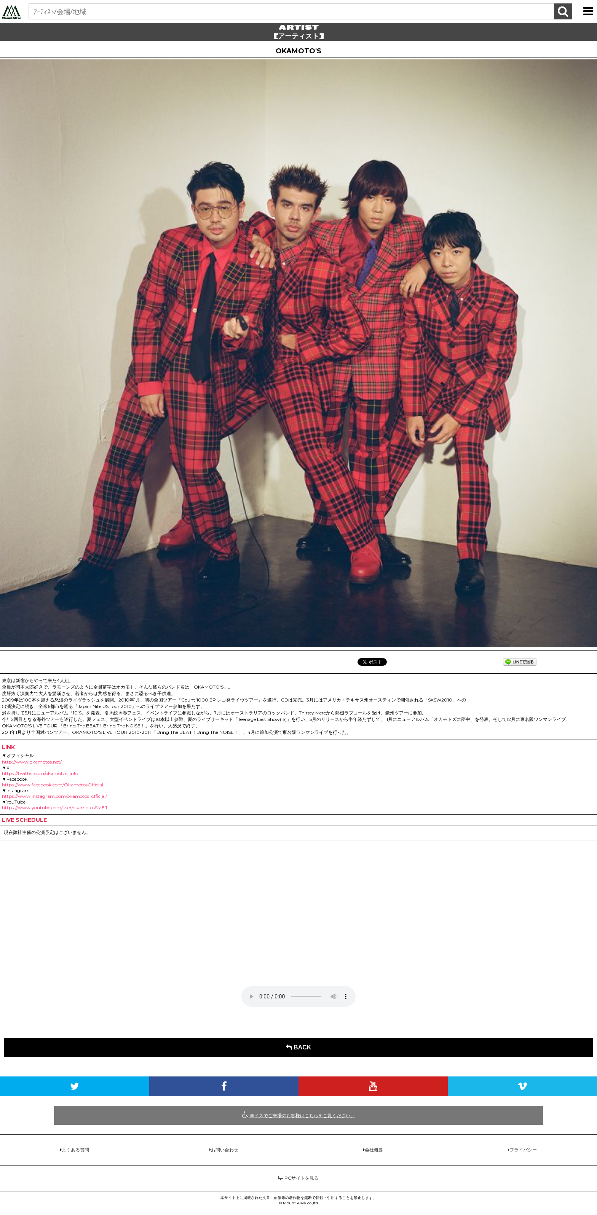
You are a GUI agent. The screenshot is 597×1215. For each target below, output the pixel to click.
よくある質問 (75, 1150)
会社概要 (374, 1150)
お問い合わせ (224, 1150)
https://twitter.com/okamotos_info (40, 773)
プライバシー (523, 1150)
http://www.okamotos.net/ (32, 762)
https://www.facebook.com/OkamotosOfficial (52, 785)
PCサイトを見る (298, 1178)
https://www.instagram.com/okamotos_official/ (54, 796)
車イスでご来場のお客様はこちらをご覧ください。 (298, 1114)
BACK (298, 1047)
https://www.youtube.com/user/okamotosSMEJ (54, 807)
